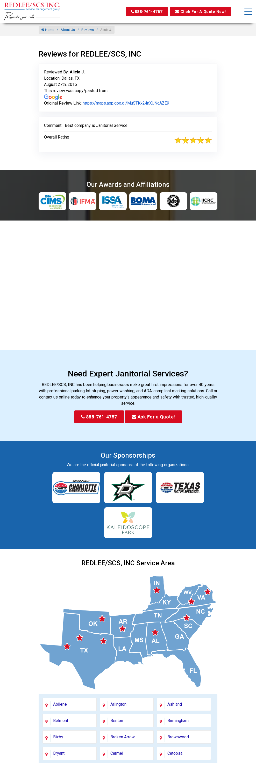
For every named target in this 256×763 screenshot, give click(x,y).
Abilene (60, 704)
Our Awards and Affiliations (128, 184)
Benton (116, 720)
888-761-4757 (143, 11)
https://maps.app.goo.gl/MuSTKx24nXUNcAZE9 (126, 103)
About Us (68, 30)
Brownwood (178, 736)
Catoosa (174, 753)
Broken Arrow (122, 736)
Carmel (116, 753)
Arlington (118, 704)
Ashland (174, 704)
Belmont (60, 720)
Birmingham (178, 720)
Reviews (87, 30)
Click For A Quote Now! (199, 11)
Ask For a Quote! (153, 417)
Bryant (59, 753)
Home (47, 30)
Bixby (58, 736)
